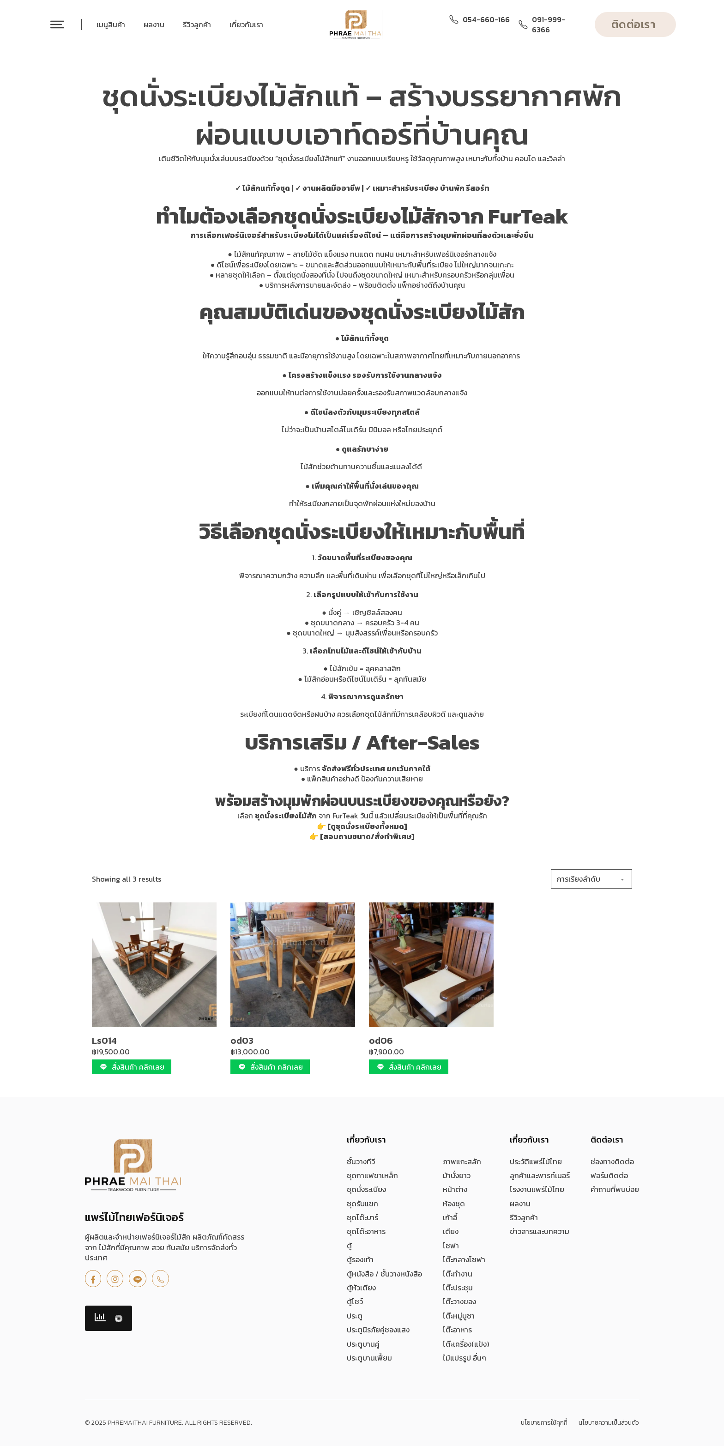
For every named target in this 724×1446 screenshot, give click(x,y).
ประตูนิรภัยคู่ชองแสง (378, 1330)
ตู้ (349, 1245)
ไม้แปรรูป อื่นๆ (464, 1358)
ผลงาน (154, 24)
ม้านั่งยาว (457, 1175)
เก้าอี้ (450, 1217)
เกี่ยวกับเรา (246, 24)
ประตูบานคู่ (363, 1344)
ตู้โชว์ (355, 1301)
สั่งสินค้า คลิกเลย (131, 1066)
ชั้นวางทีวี (361, 1161)
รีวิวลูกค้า (197, 24)
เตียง (451, 1231)
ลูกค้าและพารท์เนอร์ (540, 1175)
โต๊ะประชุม (458, 1288)
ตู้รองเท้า (360, 1259)
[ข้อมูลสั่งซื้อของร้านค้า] (591, 879)
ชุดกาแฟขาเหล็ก (372, 1175)
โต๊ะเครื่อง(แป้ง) (466, 1344)
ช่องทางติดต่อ (612, 1161)
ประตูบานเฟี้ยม (369, 1358)
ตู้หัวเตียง (361, 1288)
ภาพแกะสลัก (462, 1161)
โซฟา (451, 1245)
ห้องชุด (454, 1203)
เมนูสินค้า (111, 24)
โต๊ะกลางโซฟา (464, 1259)
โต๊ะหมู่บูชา (459, 1316)
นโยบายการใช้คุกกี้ (544, 1423)
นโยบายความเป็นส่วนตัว (609, 1423)
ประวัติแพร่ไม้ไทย (536, 1161)
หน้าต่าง (455, 1189)
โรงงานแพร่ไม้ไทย (537, 1189)
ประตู (354, 1316)
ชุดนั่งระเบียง (366, 1189)
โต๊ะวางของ (459, 1301)
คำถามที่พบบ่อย (615, 1189)
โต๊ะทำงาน (457, 1274)
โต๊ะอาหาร (457, 1330)
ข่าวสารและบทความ (539, 1231)
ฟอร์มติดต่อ (609, 1175)
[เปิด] (57, 24)
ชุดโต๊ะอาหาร (366, 1231)
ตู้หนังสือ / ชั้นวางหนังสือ (384, 1274)
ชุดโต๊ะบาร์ (362, 1217)
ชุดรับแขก (362, 1203)
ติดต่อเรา (633, 24)
